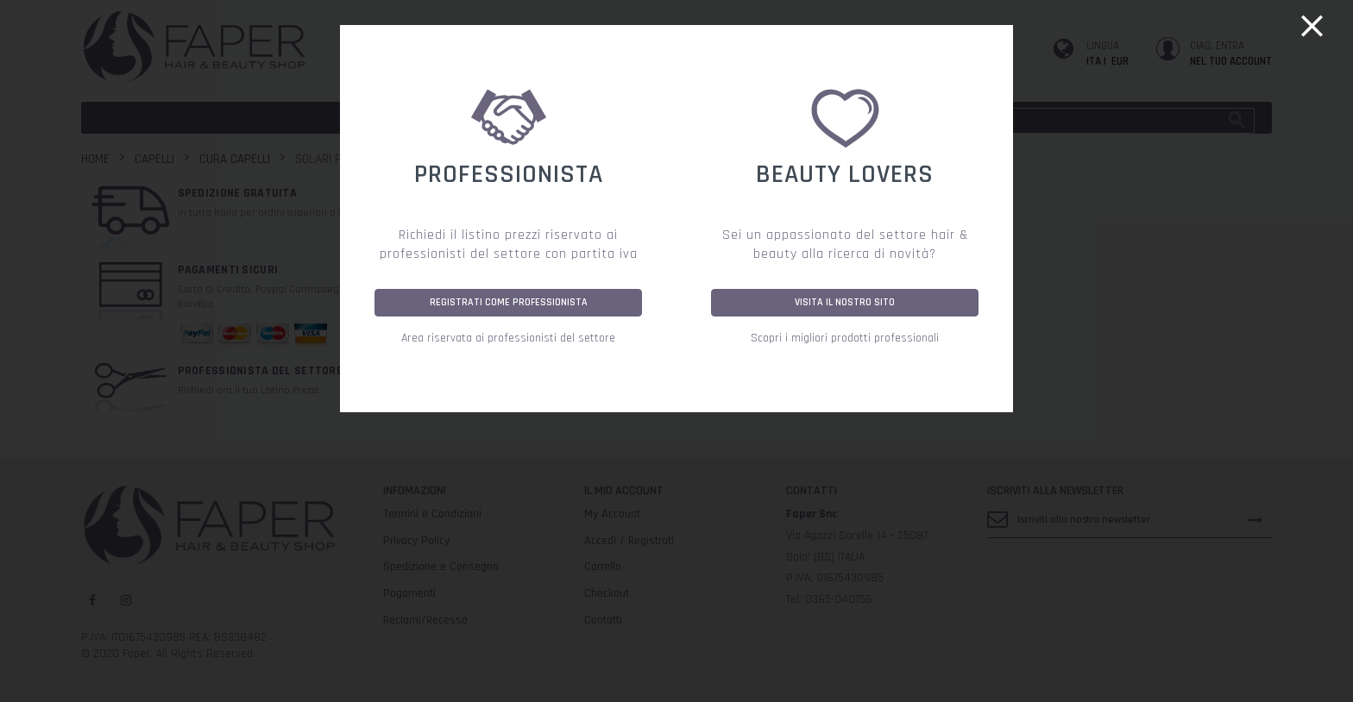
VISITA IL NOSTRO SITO (845, 302)
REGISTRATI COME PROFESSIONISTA (509, 302)
